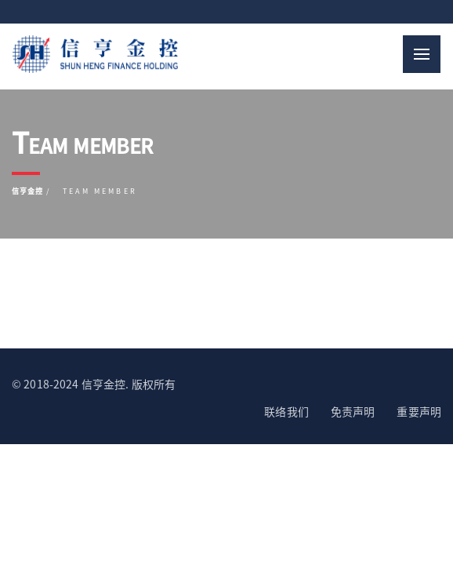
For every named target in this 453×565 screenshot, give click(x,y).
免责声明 (353, 411)
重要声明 (419, 411)
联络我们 (286, 411)
